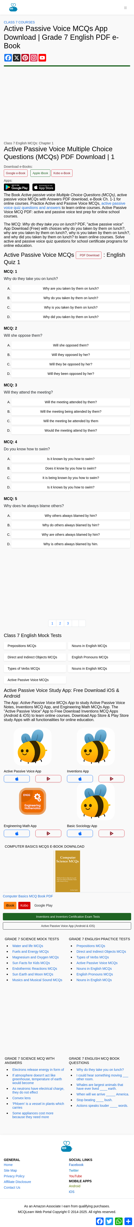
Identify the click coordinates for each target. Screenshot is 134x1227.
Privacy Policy (14, 1176)
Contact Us (12, 1187)
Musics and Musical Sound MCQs (37, 980)
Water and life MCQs (27, 946)
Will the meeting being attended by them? (70, 411)
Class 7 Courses (19, 22)
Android (74, 1186)
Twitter (74, 1170)
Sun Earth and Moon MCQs (32, 974)
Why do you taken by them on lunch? (70, 298)
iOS (71, 1192)
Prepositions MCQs (91, 946)
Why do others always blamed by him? (70, 525)
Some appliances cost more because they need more (32, 1115)
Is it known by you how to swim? (71, 459)
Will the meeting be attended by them (70, 421)
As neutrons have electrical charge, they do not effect (38, 1090)
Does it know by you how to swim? (70, 468)
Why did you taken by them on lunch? (70, 317)
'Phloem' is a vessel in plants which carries (38, 1105)
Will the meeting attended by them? (71, 402)
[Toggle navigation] (125, 7)
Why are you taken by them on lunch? (71, 288)
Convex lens (21, 1098)
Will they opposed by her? (71, 355)
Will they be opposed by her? (70, 364)
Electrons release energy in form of (38, 1070)
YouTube (75, 1176)
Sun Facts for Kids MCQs (31, 963)
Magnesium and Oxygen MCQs (35, 957)
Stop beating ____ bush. (95, 1100)
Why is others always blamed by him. (70, 544)
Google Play (43, 905)
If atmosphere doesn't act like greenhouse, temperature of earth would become (37, 1079)
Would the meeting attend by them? (71, 430)
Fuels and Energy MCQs (30, 951)
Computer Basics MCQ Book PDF (28, 896)
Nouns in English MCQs (94, 968)
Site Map (10, 1170)
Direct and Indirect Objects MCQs (101, 951)
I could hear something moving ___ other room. (102, 1077)
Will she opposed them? (70, 345)
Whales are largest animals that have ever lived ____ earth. (100, 1086)
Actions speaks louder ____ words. (102, 1105)
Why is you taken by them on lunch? (71, 307)
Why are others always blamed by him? (71, 534)
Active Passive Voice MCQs (97, 963)
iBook (10, 905)
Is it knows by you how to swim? (70, 487)
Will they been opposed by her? (71, 374)
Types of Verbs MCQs (93, 957)
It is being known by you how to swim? (71, 478)
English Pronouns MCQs (95, 974)
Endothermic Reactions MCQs (34, 968)
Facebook (76, 1165)
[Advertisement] (67, 583)
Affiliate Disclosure (17, 1182)
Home (8, 1165)
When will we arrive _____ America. (103, 1094)
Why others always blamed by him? (71, 516)
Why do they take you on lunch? (100, 1070)
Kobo (24, 905)
